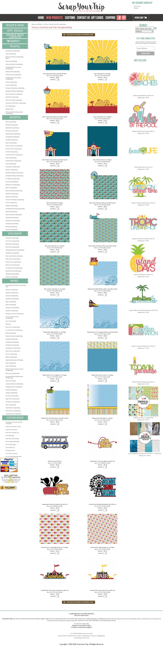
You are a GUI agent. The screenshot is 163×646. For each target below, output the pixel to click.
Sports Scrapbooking (154, 618)
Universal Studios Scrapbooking (14, 64)
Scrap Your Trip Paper (11, 429)
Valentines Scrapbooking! (12, 253)
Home (33, 24)
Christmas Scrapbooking (12, 238)
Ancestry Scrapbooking (12, 295)
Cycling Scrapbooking (11, 139)
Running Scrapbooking (12, 196)
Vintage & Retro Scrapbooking (14, 386)
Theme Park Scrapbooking (13, 71)
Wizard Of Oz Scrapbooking (13, 410)
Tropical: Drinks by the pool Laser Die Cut (143, 131)
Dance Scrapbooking (11, 142)
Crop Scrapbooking (11, 321)
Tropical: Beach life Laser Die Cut (143, 167)
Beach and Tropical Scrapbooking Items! (14, 57)
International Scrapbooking (13, 50)
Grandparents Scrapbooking (13, 348)
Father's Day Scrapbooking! (13, 259)
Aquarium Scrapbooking (12, 298)
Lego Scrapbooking (11, 366)
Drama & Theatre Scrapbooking (14, 145)
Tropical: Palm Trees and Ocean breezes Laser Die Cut (143, 310)
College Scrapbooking (11, 392)
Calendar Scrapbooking (12, 310)
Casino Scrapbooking (11, 82)
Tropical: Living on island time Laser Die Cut (143, 203)
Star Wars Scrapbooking (12, 395)
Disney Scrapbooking (11, 61)
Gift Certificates (78, 638)
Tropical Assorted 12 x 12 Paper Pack (143, 417)
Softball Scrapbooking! (12, 205)
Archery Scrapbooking (12, 229)
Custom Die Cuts (10, 447)
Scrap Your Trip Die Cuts (12, 432)
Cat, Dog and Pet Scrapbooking (14, 330)
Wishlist (136, 8)
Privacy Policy (78, 635)
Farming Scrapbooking (12, 339)
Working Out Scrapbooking (13, 220)
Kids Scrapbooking (11, 363)
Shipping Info (101, 635)
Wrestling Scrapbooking (12, 223)
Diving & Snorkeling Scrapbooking (15, 88)
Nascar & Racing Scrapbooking (14, 94)
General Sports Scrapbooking (13, 160)
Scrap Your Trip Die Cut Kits (13, 426)
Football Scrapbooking (12, 151)
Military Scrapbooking (12, 289)
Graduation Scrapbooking (12, 345)
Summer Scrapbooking (12, 277)
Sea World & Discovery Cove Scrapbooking (13, 67)
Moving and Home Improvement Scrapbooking (14, 112)
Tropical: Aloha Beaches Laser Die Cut (143, 95)
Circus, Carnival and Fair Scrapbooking (12, 317)
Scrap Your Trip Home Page (65, 6)
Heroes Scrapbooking (11, 354)
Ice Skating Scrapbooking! (13, 178)
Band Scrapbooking (11, 121)
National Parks (9, 109)
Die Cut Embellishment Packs (13, 456)
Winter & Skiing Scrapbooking (14, 100)
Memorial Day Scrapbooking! (13, 271)
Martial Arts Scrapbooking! (13, 184)
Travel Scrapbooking (131, 618)
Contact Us (93, 635)
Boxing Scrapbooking (11, 226)
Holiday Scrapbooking (59, 620)
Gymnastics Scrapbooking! (13, 166)
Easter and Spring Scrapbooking (14, 256)
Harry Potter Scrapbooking (13, 351)
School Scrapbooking (11, 389)
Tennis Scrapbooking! (11, 211)
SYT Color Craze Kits (11, 453)
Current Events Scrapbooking (13, 413)
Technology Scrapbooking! (13, 401)
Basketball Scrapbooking (12, 127)
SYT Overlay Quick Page (12, 441)
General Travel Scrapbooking (13, 74)
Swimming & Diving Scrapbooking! (15, 208)
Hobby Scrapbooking (11, 357)
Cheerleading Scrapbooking (13, 133)
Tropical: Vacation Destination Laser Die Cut (143, 346)
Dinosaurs (8, 324)
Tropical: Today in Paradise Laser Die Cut (143, 382)
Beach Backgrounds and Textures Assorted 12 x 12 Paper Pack (144, 453)
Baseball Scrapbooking (12, 124)
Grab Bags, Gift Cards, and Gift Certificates (14, 422)
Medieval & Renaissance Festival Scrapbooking (14, 369)
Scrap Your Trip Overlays (12, 438)
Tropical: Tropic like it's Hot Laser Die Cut (143, 238)
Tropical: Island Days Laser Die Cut (143, 274)
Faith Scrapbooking (11, 333)
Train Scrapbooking (11, 404)
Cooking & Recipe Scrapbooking (14, 383)
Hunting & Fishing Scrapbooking (14, 91)
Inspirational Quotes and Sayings (14, 360)
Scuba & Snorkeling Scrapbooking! (15, 199)
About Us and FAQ (68, 635)
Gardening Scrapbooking (12, 342)
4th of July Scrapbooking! (12, 247)
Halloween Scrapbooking (12, 244)
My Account (137, 6)
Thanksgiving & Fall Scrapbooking (15, 250)
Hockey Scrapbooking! (12, 169)
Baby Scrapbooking (11, 301)
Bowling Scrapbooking (12, 130)
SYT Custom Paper (11, 444)
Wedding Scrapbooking (71, 620)
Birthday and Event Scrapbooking (14, 313)
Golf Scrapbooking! (11, 163)
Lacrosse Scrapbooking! (12, 181)
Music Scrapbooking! (11, 187)
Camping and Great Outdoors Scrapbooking (13, 78)
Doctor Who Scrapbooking (13, 327)
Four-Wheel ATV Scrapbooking (14, 154)
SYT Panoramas (10, 435)
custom (121, 618)
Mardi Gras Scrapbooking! (13, 265)
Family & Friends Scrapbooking (14, 336)
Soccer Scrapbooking (11, 202)
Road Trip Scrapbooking (12, 97)
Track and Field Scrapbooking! (14, 214)
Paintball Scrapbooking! (12, 193)
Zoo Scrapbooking (10, 106)
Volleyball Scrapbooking (12, 217)
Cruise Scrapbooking (11, 85)
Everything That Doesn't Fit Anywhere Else (16, 286)
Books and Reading (11, 304)
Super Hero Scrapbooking (12, 398)
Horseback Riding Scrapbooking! (14, 172)
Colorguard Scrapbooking (12, 136)
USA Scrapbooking (11, 53)
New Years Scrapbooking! (12, 241)
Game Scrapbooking (11, 157)
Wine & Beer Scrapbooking (13, 407)
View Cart (86, 638)
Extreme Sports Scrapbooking (13, 148)
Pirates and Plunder (11, 380)
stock (115, 618)
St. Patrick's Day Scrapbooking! (14, 268)
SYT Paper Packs (10, 450)
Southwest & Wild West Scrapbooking (16, 103)
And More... (40, 24)
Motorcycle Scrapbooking (12, 373)
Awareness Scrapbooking (12, 307)
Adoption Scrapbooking (12, 292)
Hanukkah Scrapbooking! (12, 274)
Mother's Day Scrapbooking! (13, 262)
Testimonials (86, 635)
